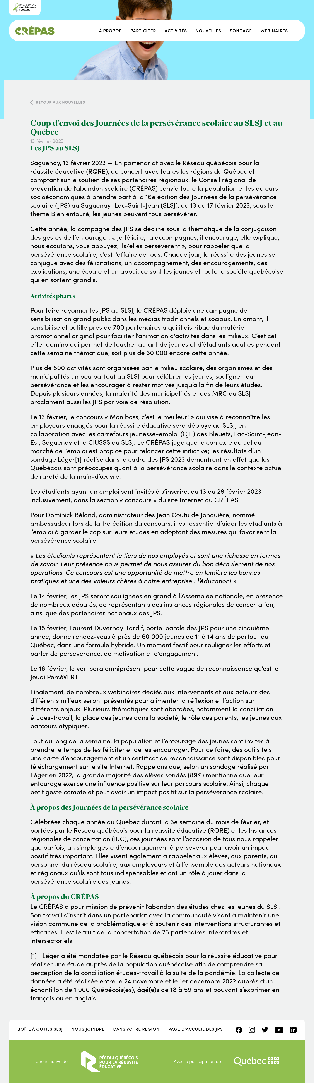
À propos (110, 30)
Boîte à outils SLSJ (40, 1029)
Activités (176, 30)
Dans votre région (136, 1029)
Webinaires (274, 30)
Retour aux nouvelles (60, 102)
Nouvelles (208, 30)
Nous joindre (88, 1029)
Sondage (241, 30)
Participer (143, 30)
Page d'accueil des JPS (195, 1029)
